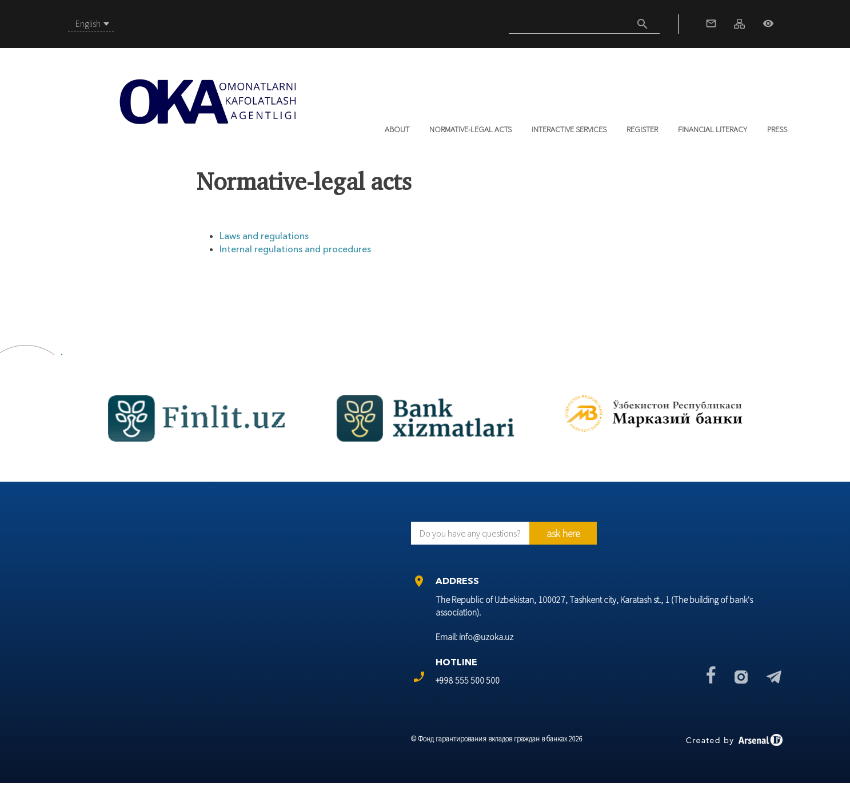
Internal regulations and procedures (295, 249)
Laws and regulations (264, 235)
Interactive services (569, 129)
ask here (563, 533)
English (88, 23)
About (397, 129)
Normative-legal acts (470, 129)
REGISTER (642, 129)
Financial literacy (712, 129)
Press (777, 129)
